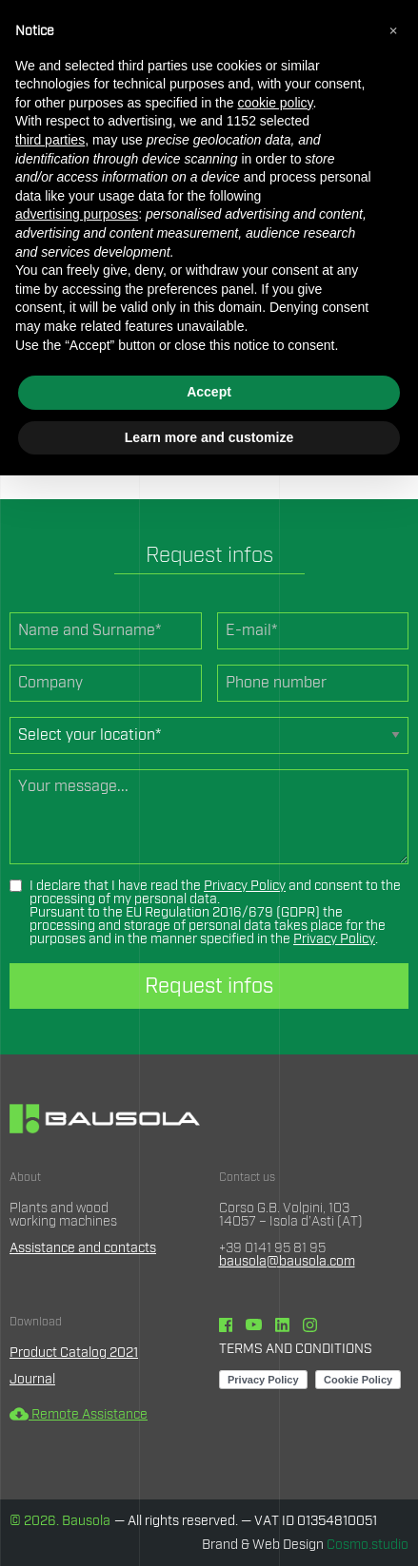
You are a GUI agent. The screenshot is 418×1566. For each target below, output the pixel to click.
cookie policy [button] (274, 102)
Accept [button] (209, 391)
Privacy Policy (245, 886)
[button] (393, 30)
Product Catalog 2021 (74, 1353)
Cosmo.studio (367, 1545)
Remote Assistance (79, 1414)
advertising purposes (76, 214)
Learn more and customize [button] (209, 437)
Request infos (209, 986)
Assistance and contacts (83, 1248)
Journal (32, 1379)
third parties (50, 139)
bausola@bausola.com (287, 1261)
